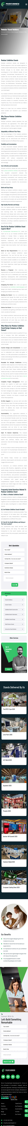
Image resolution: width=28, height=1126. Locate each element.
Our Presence (18, 1106)
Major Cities (4, 1109)
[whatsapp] (26, 1115)
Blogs (2, 1111)
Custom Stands (8, 604)
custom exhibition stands (10, 170)
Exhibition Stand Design (10, 619)
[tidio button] (26, 1101)
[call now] (26, 1106)
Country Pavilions (8, 599)
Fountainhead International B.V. (11, 231)
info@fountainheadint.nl (9, 1123)
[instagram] (18, 1077)
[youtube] (3, 1077)
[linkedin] (13, 1077)
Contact (17, 1111)
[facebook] (8, 1077)
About (2, 1103)
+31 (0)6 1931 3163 (7, 1120)
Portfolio (3, 1106)
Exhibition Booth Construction (11, 609)
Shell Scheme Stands (9, 624)
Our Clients (18, 1114)
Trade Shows (18, 1103)
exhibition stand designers (18, 287)
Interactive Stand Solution (10, 629)
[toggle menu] (26, 4)
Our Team (3, 1114)
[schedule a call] (26, 1110)
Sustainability (18, 1109)
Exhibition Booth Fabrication (11, 614)
